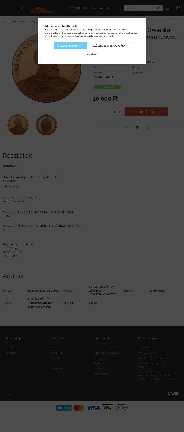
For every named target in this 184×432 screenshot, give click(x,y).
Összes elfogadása (68, 46)
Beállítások (92, 54)
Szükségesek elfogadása (109, 46)
